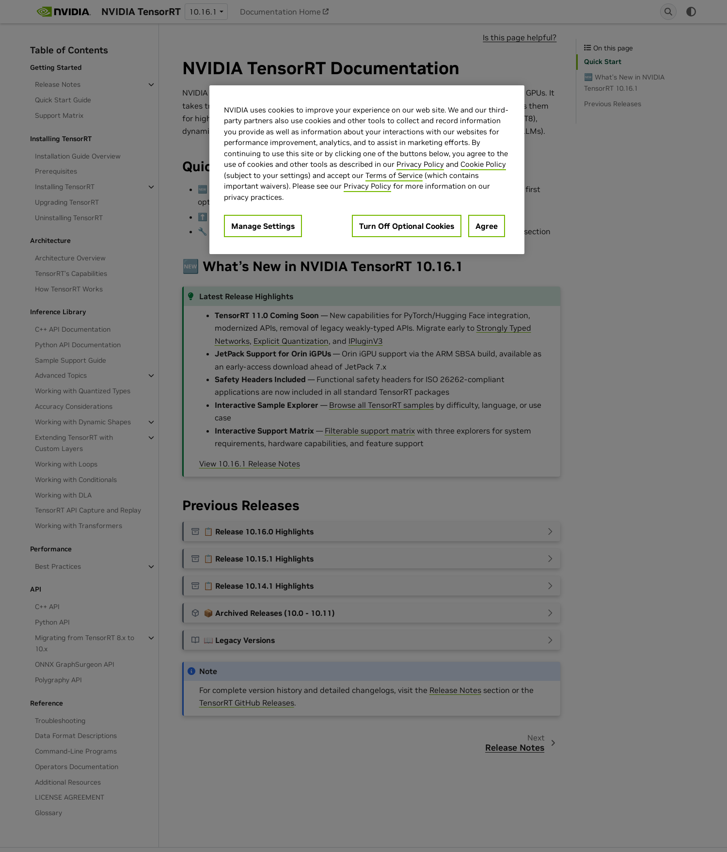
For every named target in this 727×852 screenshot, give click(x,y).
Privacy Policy (420, 164)
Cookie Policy (483, 164)
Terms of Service (394, 175)
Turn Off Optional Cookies (406, 226)
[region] (366, 170)
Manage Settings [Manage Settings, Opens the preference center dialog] (263, 226)
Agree (486, 226)
